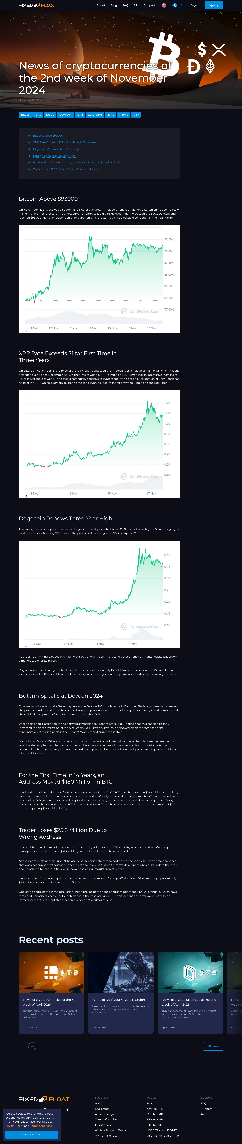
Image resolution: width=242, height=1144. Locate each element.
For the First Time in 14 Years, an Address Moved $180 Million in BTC (78, 162)
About (101, 5)
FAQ (125, 5)
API (136, 5)
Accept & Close (32, 1134)
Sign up (214, 5)
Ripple (123, 114)
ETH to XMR (155, 1119)
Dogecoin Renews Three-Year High (56, 149)
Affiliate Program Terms (110, 1130)
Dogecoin (65, 114)
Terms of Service (106, 1119)
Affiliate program (106, 1114)
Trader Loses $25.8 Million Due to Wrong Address (65, 169)
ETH (80, 114)
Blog (114, 5)
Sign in (195, 5)
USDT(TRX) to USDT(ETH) (163, 1130)
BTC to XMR (155, 1114)
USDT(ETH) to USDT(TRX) (163, 1135)
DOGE (50, 114)
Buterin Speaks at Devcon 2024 (54, 155)
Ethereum (95, 114)
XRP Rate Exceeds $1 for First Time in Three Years (66, 142)
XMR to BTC (155, 1108)
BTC (38, 114)
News (110, 114)
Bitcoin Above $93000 (48, 135)
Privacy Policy (104, 1125)
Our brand (102, 1108)
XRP (136, 114)
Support (149, 5)
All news (213, 1046)
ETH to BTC (154, 1125)
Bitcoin (26, 114)
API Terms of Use (106, 1135)
